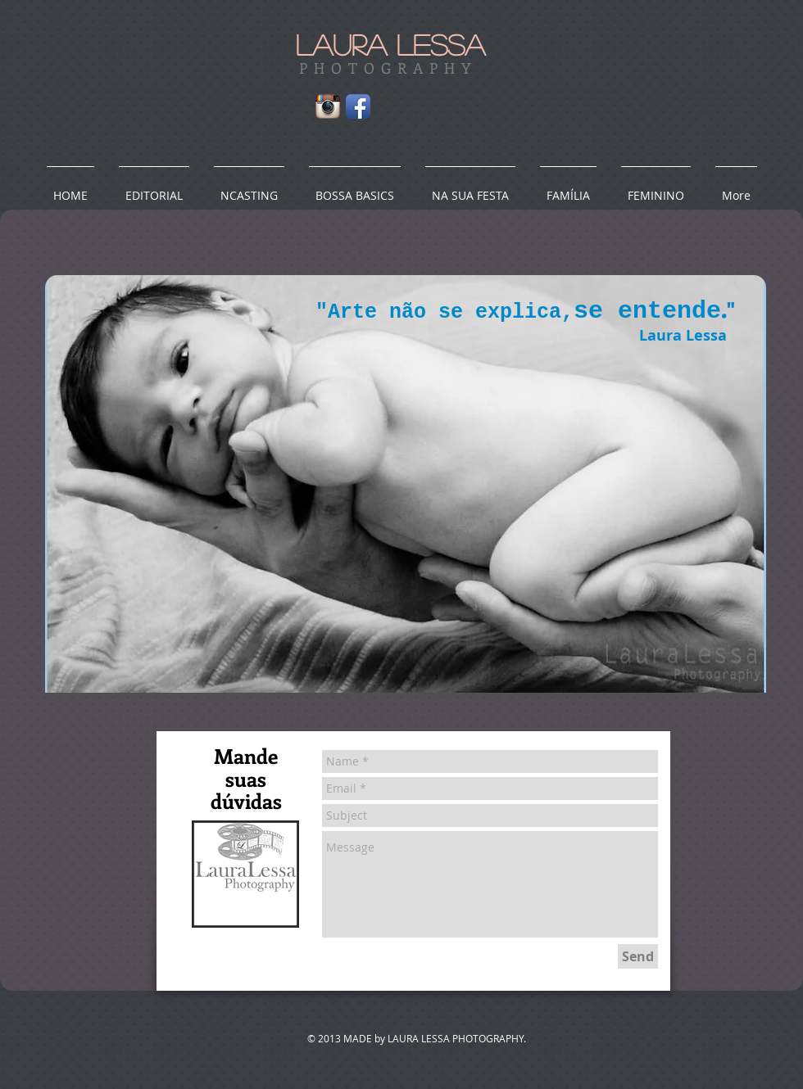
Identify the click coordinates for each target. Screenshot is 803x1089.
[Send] (638, 956)
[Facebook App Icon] (358, 106)
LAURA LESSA (390, 44)
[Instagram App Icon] (327, 106)
